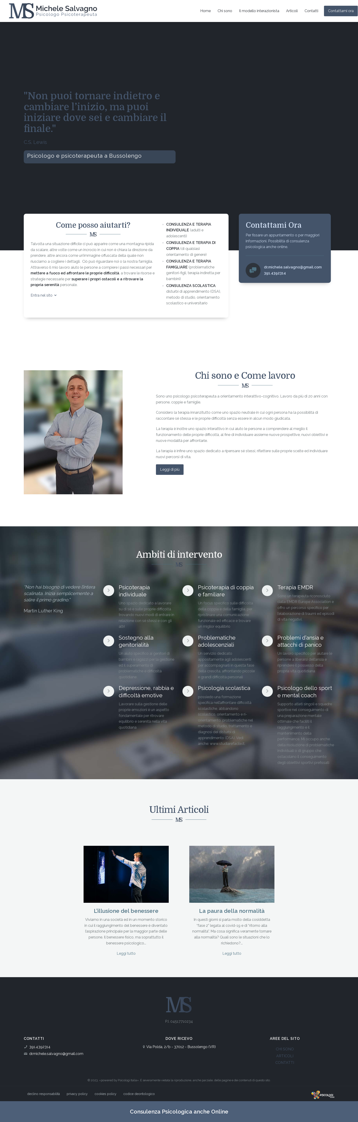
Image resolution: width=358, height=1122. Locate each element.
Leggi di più (169, 469)
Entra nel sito (44, 295)
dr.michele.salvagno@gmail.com (56, 1054)
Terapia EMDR (295, 587)
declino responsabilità (43, 1094)
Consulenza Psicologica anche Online (179, 1111)
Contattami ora (341, 11)
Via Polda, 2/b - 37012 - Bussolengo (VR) (181, 1047)
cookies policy (105, 1094)
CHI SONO (285, 1049)
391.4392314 (39, 1047)
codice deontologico (139, 1094)
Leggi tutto (126, 953)
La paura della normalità (232, 911)
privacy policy (77, 1094)
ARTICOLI (284, 1056)
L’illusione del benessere (126, 911)
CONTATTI (284, 1062)
